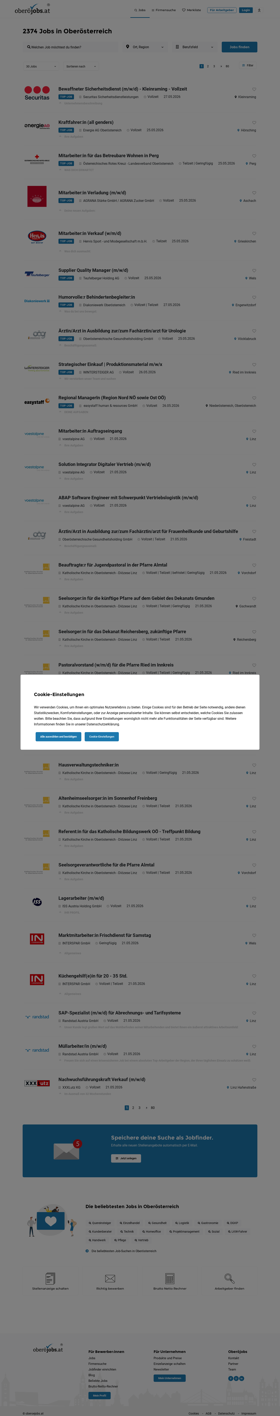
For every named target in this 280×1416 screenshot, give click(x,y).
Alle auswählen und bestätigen (58, 736)
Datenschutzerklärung (103, 724)
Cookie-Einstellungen (101, 736)
